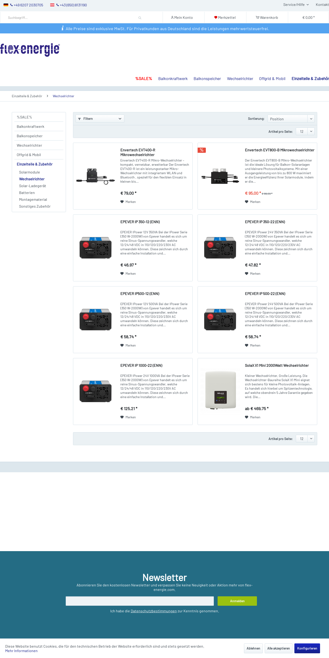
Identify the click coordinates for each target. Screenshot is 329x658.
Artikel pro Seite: (280, 131)
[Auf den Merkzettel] (128, 202)
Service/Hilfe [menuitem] (294, 4)
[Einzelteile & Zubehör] (307, 63)
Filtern (85, 119)
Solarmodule (29, 172)
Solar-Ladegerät (32, 185)
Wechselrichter (29, 145)
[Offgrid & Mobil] (269, 63)
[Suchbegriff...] (78, 17)
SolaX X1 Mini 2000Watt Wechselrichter (277, 365)
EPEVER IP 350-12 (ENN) (139, 221)
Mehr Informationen (21, 650)
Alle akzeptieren (278, 648)
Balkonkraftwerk (30, 126)
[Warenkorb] (267, 17)
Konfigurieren (307, 648)
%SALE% (24, 117)
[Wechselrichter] (237, 63)
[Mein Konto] (183, 17)
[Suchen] (140, 17)
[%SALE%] (140, 63)
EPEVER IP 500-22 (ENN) (265, 293)
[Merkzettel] (225, 17)
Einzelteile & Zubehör (35, 164)
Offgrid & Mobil (29, 154)
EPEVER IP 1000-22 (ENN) (141, 365)
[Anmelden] (237, 601)
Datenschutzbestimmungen (154, 611)
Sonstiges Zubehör (35, 206)
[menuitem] (82, 17)
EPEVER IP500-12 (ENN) (139, 293)
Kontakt (322, 4)
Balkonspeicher (30, 135)
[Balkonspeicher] (204, 63)
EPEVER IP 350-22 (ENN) (265, 221)
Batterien (27, 192)
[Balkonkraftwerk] (170, 63)
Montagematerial (33, 199)
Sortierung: (256, 119)
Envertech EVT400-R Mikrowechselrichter (137, 152)
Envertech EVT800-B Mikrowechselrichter (279, 150)
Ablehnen (253, 648)
